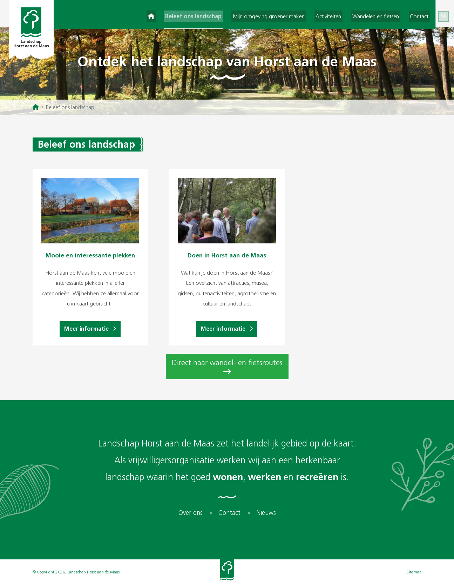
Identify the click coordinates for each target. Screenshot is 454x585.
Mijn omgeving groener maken (278, 15)
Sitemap (414, 572)
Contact (420, 15)
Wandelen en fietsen (379, 15)
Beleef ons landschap (205, 15)
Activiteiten (335, 15)
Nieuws (266, 513)
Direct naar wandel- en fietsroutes (227, 367)
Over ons (190, 513)
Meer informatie (90, 329)
